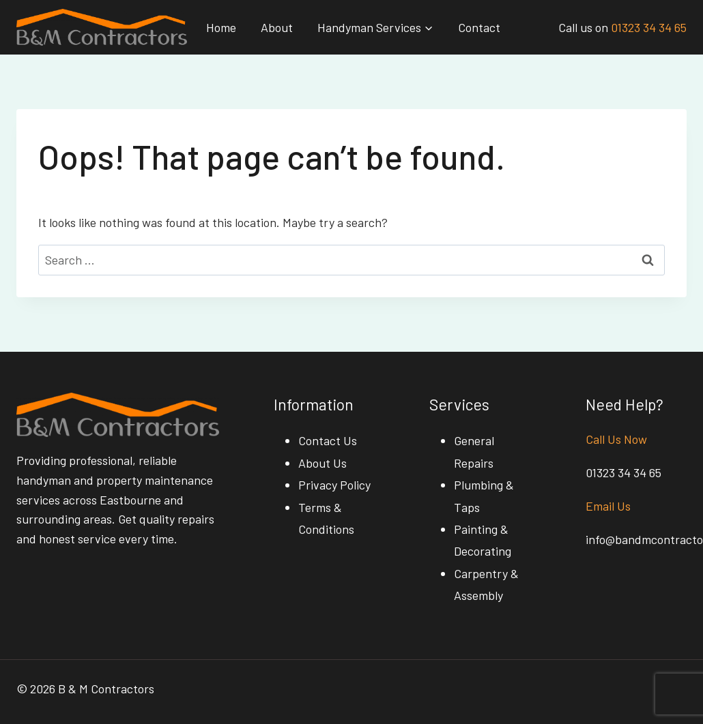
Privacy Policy (334, 484)
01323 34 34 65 (649, 27)
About (277, 27)
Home (221, 27)
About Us (322, 462)
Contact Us (327, 440)
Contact (479, 27)
